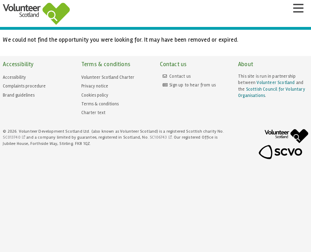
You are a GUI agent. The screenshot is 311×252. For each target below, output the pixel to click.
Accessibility (14, 77)
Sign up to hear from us (192, 85)
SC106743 (158, 137)
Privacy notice (94, 86)
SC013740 (11, 137)
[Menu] (298, 8)
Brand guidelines (19, 95)
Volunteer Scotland (276, 82)
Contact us (180, 76)
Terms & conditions (100, 104)
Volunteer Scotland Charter (107, 77)
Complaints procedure (24, 86)
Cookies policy (94, 95)
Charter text (93, 112)
